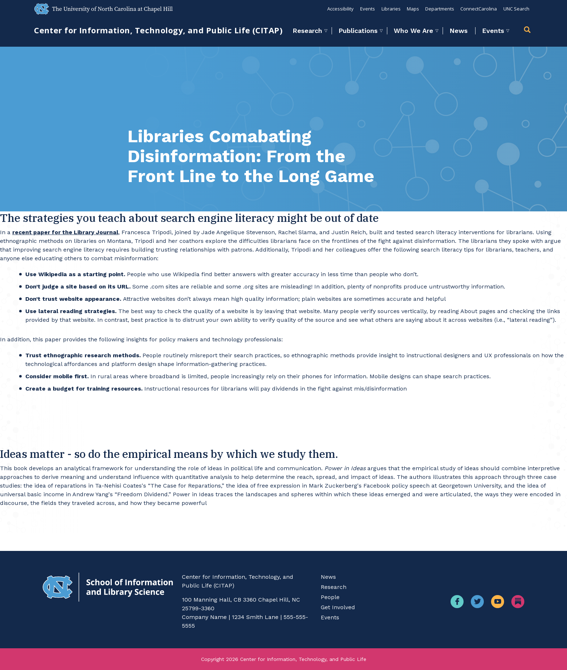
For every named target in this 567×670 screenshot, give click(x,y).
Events (366, 8)
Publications (358, 30)
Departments (439, 8)
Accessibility (339, 8)
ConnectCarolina (478, 8)
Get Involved (338, 607)
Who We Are (413, 30)
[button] (528, 30)
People (330, 597)
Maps (412, 8)
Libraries (389, 8)
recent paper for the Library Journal (66, 232)
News (458, 30)
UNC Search (516, 8)
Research (307, 30)
